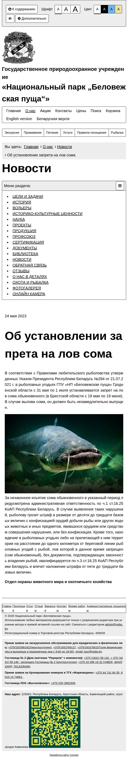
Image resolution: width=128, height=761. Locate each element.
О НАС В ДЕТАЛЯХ (30, 277)
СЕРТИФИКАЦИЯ (28, 242)
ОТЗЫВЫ (21, 271)
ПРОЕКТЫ (22, 225)
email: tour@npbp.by (89, 651)
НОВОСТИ (22, 259)
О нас (30, 111)
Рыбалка (117, 132)
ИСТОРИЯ (22, 202)
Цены (81, 111)
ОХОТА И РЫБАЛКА (31, 282)
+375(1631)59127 (64, 647)
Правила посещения (91, 132)
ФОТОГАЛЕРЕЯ (27, 288)
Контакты (63, 111)
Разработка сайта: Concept (64, 755)
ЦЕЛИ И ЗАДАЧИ (28, 196)
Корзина (113, 111)
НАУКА (19, 219)
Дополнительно (32, 18)
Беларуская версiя (53, 119)
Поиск (96, 111)
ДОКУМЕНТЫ (25, 248)
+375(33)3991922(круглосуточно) (30, 647)
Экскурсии (12, 132)
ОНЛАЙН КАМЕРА (29, 294)
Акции (45, 111)
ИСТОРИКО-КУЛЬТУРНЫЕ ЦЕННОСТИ (47, 214)
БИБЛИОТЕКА (25, 254)
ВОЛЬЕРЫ (22, 208)
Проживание (33, 132)
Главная (13, 111)
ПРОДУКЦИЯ (24, 231)
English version (19, 119)
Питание (52, 132)
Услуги (67, 132)
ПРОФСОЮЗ (24, 236)
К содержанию (21, 9)
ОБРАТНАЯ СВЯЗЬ (30, 265)
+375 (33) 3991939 (63, 683)
